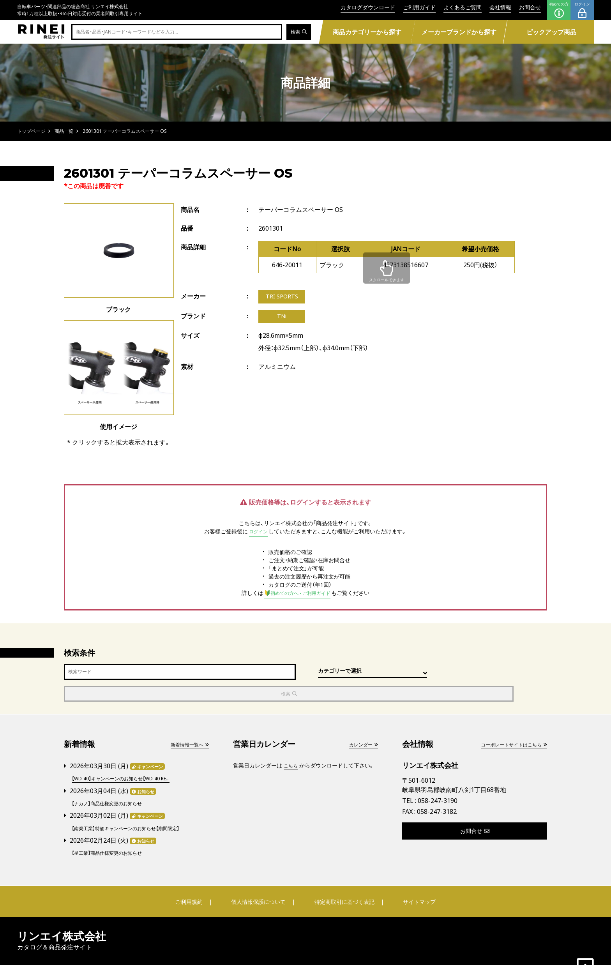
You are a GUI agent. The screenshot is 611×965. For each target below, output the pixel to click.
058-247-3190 (437, 780)
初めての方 (558, 10)
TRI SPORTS (283, 297)
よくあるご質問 (462, 7)
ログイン (582, 10)
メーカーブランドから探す (459, 32)
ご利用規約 (195, 877)
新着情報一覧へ (186, 723)
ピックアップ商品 (551, 32)
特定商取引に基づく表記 (342, 877)
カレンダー (361, 723)
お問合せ (530, 7)
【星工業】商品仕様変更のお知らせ (113, 829)
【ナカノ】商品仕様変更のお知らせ (113, 781)
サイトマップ (413, 877)
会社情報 (500, 7)
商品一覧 (64, 131)
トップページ (31, 131)
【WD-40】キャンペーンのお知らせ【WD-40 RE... (129, 756)
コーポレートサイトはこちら (508, 723)
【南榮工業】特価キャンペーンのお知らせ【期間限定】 (134, 805)
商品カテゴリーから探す (366, 32)
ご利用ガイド (419, 7)
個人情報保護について (259, 877)
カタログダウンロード (368, 7)
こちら (292, 744)
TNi (282, 318)
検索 (297, 32)
